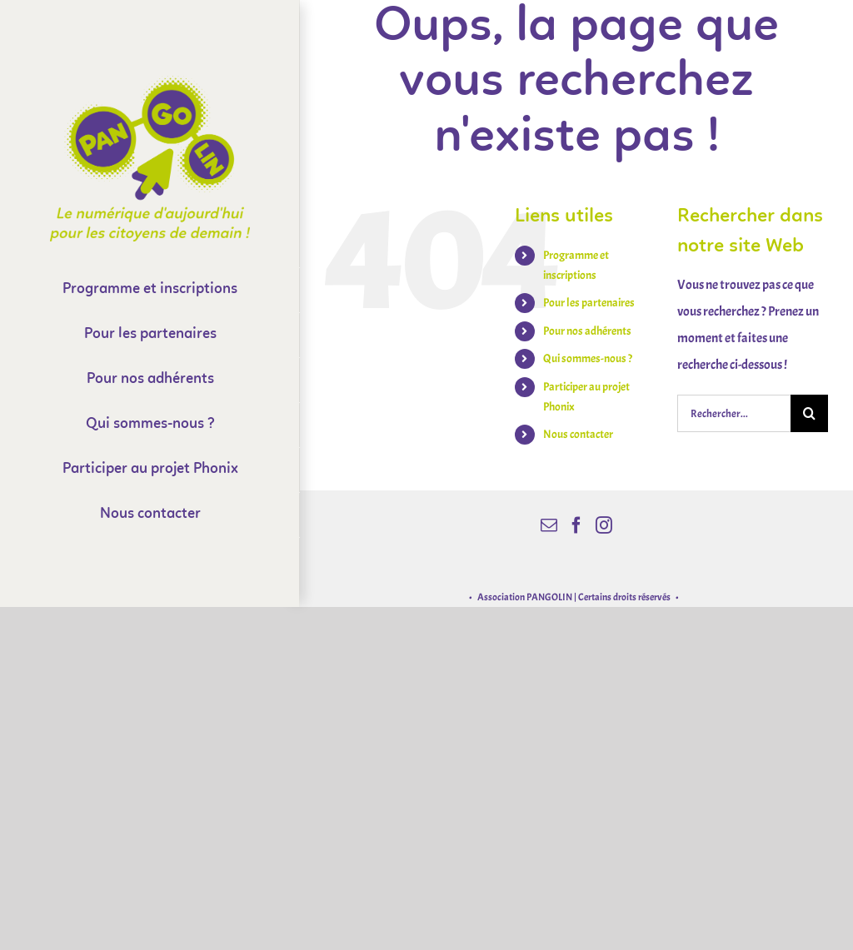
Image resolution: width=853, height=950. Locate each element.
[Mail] (549, 525)
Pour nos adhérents (587, 331)
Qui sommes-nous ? (587, 358)
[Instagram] (604, 525)
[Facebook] (576, 525)
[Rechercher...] (734, 413)
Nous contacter (578, 434)
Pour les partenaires (589, 303)
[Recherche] (809, 413)
